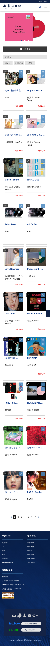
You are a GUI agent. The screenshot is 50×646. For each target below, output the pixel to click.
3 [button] (28, 40)
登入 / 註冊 (43, 1)
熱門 (30, 63)
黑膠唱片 (5, 543)
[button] (25, 57)
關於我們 (5, 577)
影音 (3, 555)
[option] (25, 26)
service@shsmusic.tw (13, 585)
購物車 (29, 551)
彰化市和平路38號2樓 (10, 581)
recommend (7, 563)
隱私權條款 (31, 559)
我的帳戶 (30, 543)
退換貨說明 (31, 563)
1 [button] (21, 40)
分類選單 (24, 49)
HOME (12, 7)
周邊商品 (5, 559)
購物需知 (30, 555)
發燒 (3, 551)
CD (3, 547)
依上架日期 (19, 63)
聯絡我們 (30, 547)
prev (11, 517)
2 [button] (24, 40)
